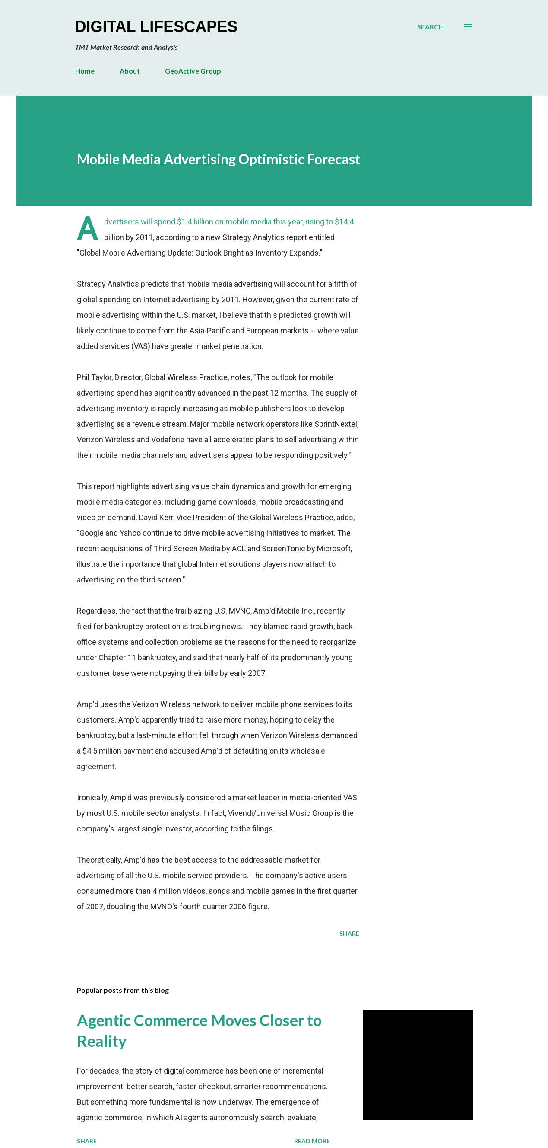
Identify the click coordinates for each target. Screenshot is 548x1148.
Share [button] (349, 933)
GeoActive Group (193, 71)
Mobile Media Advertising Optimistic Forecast (219, 158)
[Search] (430, 27)
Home (85, 71)
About (130, 71)
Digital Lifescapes (156, 26)
